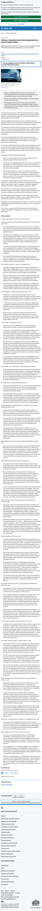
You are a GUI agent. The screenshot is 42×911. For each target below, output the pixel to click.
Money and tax (5, 848)
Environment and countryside (9, 843)
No (22, 796)
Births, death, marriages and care (10, 818)
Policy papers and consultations (10, 876)
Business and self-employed (8, 821)
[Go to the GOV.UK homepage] (6, 28)
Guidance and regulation (8, 871)
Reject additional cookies (21, 20)
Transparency (5, 879)
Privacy (7, 891)
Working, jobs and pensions (8, 856)
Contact (17, 893)
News (2, 868)
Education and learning (7, 837)
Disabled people (5, 832)
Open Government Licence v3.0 (9, 906)
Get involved (4, 884)
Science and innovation (11, 33)
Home (2, 33)
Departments (4, 865)
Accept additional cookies (21, 17)
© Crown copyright (35, 907)
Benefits (3, 816)
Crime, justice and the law (8, 829)
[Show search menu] (40, 28)
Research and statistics (7, 873)
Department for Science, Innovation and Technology (13, 54)
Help (2, 891)
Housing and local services (8, 845)
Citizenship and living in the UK (9, 826)
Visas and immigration (7, 854)
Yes (16, 796)
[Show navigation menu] (34, 28)
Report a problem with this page (21, 801)
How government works (7, 881)
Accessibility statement (7, 893)
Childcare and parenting (7, 824)
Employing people (6, 840)
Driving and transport (7, 835)
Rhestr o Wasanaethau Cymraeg (10, 897)
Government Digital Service (8, 899)
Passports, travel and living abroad (10, 851)
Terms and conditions (7, 895)
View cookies (21, 24)
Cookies (12, 891)
